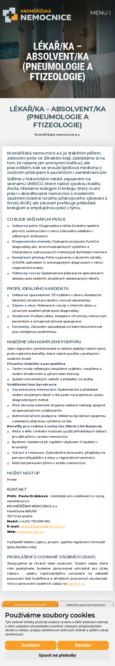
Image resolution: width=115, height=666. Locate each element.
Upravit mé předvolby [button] (57, 655)
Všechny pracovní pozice (85, 605)
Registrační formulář (30, 605)
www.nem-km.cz (30, 532)
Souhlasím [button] (30, 645)
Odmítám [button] (83, 645)
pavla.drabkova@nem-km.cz (42, 526)
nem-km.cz (76, 584)
